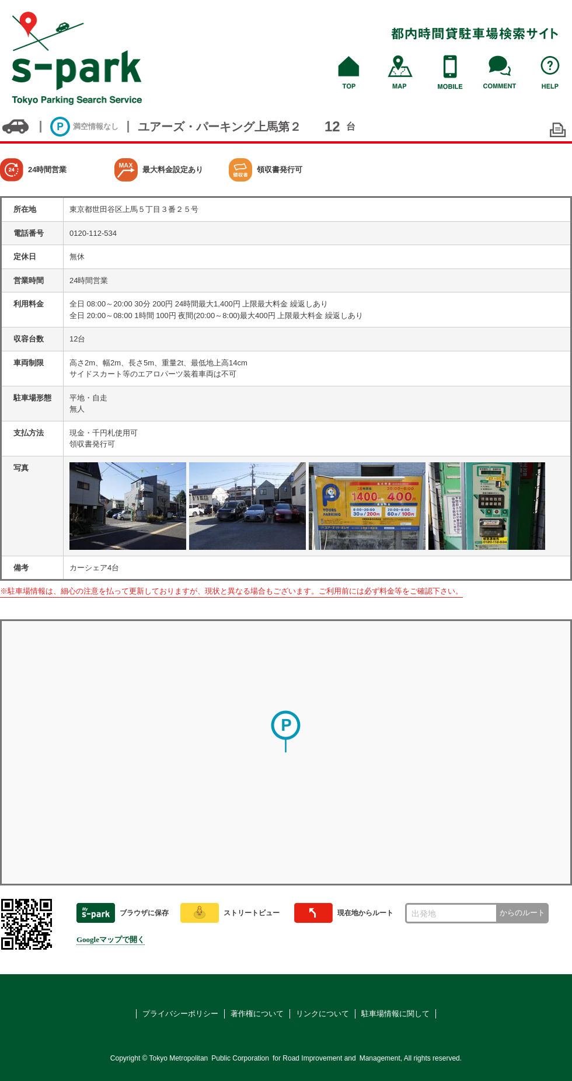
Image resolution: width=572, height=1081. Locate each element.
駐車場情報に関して (395, 1013)
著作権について (257, 1013)
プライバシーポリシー (180, 1013)
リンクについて (322, 1013)
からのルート (522, 912)
